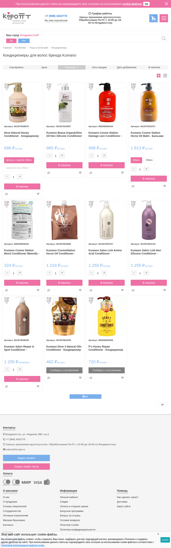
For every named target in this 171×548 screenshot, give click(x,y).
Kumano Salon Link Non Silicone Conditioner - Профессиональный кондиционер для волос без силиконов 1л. (146, 252)
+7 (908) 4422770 (56, 15)
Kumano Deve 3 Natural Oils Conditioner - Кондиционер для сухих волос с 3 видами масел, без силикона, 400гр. (64, 348)
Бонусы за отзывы (70, 515)
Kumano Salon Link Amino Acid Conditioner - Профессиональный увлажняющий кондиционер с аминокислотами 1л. (105, 252)
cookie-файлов (132, 3)
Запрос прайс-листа (26, 466)
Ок (146, 3)
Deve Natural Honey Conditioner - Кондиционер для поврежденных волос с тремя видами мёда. (22, 134)
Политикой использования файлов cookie (22, 545)
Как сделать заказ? (127, 497)
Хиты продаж (99, 67)
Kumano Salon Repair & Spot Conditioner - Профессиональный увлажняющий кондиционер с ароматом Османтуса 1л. (20, 348)
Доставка (122, 501)
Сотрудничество (12, 511)
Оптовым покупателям (15, 515)
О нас (6, 497)
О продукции (10, 501)
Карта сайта (123, 506)
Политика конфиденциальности (77, 529)
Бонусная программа (71, 511)
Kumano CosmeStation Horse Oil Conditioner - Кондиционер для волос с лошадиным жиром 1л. (63, 252)
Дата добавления (126, 67)
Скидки (64, 501)
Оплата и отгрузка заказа (74, 506)
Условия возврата (70, 520)
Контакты (8, 525)
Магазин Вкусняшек (14, 520)
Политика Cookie (69, 525)
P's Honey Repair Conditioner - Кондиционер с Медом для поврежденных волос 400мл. (105, 348)
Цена (44, 67)
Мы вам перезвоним (56, 20)
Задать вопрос (26, 457)
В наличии (154, 67)
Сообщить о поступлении (64, 370)
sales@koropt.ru (15, 449)
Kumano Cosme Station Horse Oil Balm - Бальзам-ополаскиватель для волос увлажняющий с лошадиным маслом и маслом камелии (148, 134)
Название (71, 67)
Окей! (165, 539)
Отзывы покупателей (14, 506)
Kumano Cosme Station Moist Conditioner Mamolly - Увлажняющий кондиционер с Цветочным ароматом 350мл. (21, 252)
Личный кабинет (69, 497)
